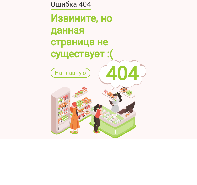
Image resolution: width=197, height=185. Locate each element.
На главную (70, 73)
